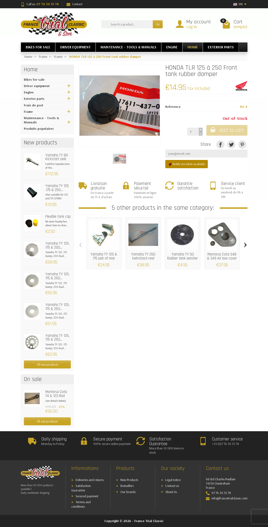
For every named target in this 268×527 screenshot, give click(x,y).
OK (158, 24)
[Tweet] (231, 144)
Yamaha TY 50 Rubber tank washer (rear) (182, 257)
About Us (171, 492)
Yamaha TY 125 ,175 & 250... (57, 187)
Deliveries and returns (90, 480)
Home (31, 69)
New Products (129, 480)
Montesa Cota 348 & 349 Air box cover (222, 256)
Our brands (128, 492)
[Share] (220, 144)
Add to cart (227, 130)
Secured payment (87, 496)
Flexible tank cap (58, 216)
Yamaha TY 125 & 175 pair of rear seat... (103, 257)
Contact (74, 4)
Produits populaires (39, 128)
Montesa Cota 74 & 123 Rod (56, 393)
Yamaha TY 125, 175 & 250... (57, 245)
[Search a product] (127, 24)
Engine (29, 92)
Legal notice (173, 480)
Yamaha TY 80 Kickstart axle (56, 157)
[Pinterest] (242, 144)
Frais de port (33, 105)
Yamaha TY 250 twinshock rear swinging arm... (143, 257)
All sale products (47, 421)
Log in (191, 26)
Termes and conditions (81, 504)
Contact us (172, 486)
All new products (47, 364)
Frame (28, 111)
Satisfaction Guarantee (81, 488)
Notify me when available (186, 164)
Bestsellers (127, 486)
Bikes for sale (34, 79)
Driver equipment (37, 86)
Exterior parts (34, 98)
